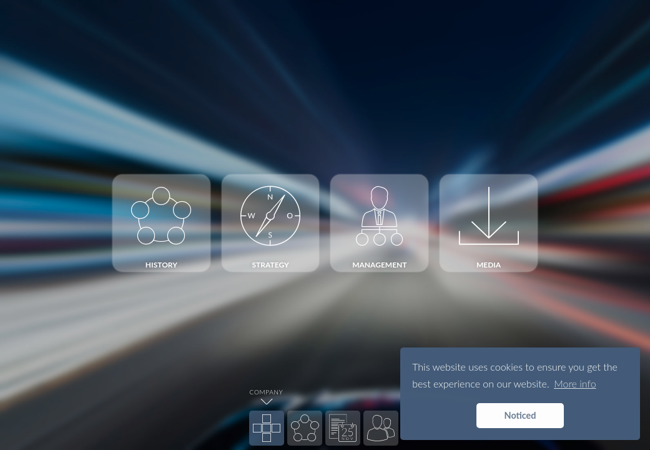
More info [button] (575, 383)
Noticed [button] (520, 415)
